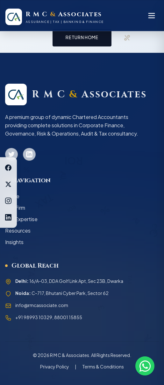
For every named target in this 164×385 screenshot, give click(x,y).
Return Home (82, 37)
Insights (14, 242)
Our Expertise (21, 219)
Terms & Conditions (103, 366)
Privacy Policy (54, 366)
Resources (18, 230)
